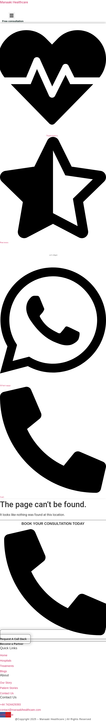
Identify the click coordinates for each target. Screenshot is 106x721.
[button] (11, 15)
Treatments (52, 135)
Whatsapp (5, 385)
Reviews (4, 242)
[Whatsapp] (53, 379)
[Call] (53, 491)
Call (2, 497)
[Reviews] (53, 236)
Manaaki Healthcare (14, 2)
